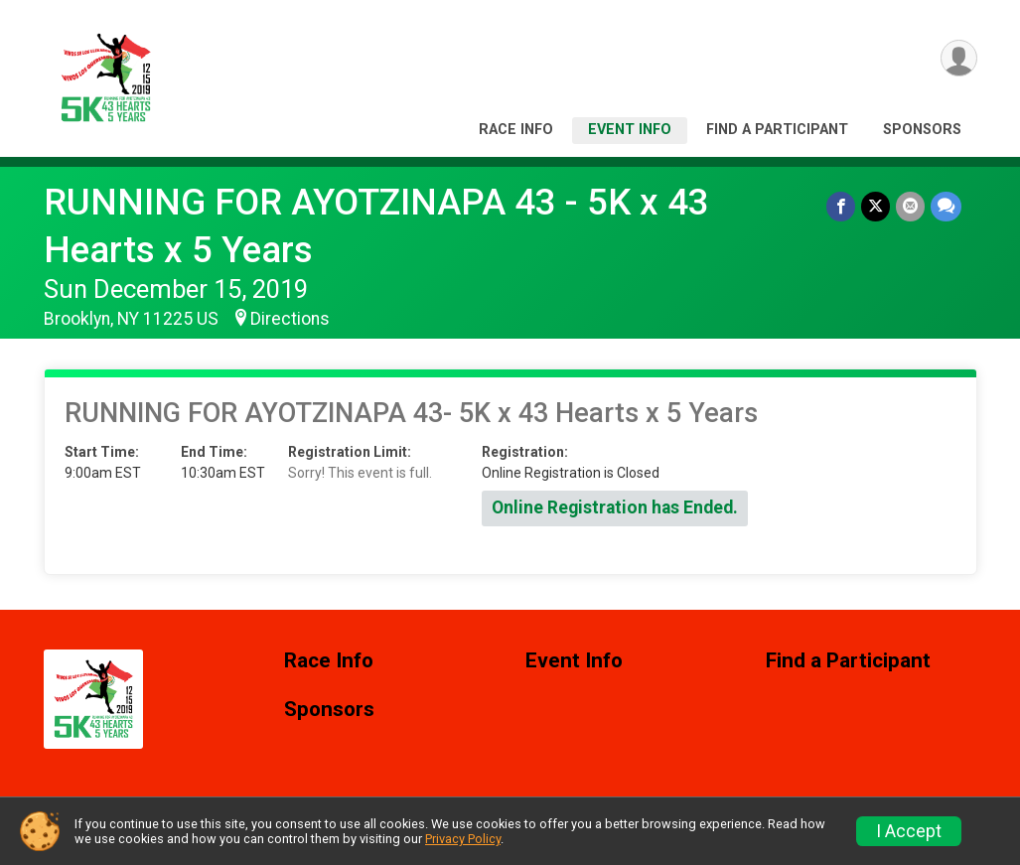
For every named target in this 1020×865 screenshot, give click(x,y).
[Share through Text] (946, 206)
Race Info (516, 129)
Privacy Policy (463, 838)
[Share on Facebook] (840, 206)
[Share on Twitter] (875, 206)
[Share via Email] (910, 206)
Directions (290, 319)
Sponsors (922, 129)
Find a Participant (777, 129)
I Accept (909, 831)
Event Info (629, 129)
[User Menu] (959, 58)
